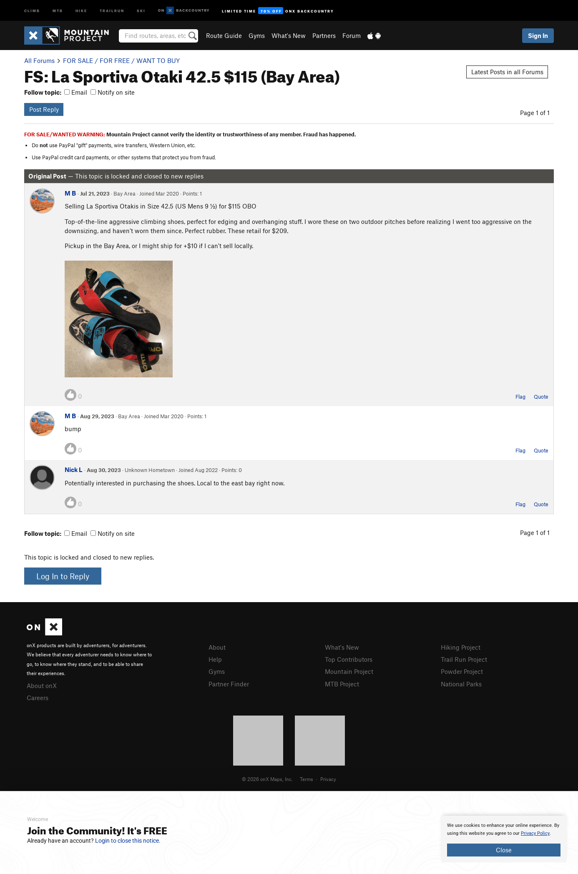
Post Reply (44, 109)
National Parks (461, 684)
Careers (37, 697)
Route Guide (224, 35)
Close (504, 850)
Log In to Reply (62, 576)
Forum (351, 35)
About (217, 647)
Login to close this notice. (128, 840)
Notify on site (112, 92)
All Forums (39, 60)
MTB (58, 10)
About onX (42, 685)
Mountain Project (349, 671)
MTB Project (342, 684)
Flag (520, 396)
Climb (32, 10)
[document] (503, 838)
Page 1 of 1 (535, 112)
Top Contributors (348, 659)
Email (75, 92)
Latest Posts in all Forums (507, 71)
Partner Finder (229, 684)
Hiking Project (460, 647)
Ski (141, 10)
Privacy (328, 779)
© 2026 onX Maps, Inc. (267, 779)
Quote (541, 396)
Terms (306, 779)
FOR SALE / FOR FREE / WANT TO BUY (121, 60)
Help (215, 659)
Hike (81, 10)
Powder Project (462, 671)
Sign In (538, 35)
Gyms (257, 35)
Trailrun (112, 10)
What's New (288, 35)
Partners (324, 35)
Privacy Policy (535, 833)
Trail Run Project (464, 659)
